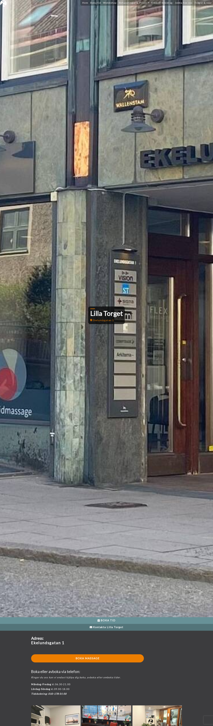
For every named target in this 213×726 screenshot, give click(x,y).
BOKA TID (106, 620)
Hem (85, 2)
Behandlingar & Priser (133, 2)
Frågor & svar (203, 2)
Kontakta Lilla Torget (106, 627)
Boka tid (95, 2)
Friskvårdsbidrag (162, 2)
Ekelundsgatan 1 (102, 320)
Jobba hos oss (183, 2)
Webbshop (110, 2)
